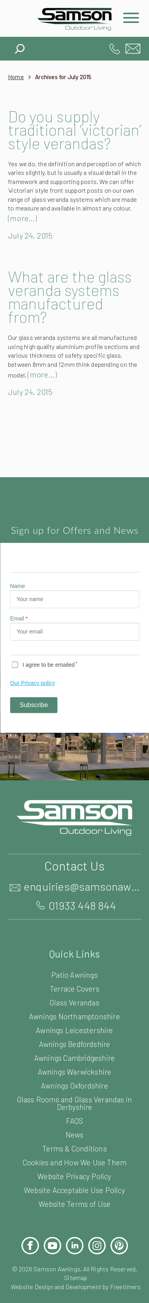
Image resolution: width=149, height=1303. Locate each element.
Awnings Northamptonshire (74, 1038)
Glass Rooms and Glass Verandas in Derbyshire (74, 1125)
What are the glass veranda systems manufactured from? (74, 310)
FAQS (74, 1142)
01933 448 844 (114, 49)
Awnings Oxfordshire (74, 1107)
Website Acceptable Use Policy (74, 1212)
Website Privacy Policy (74, 1198)
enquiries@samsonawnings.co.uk (133, 49)
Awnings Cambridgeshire (74, 1079)
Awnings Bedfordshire (74, 1066)
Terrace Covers (74, 1010)
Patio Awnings (74, 996)
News (74, 1156)
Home (16, 77)
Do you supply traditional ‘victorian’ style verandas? (59, 136)
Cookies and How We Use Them (74, 1184)
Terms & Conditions (74, 1170)
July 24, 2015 (32, 249)
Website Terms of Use (74, 1225)
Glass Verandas (74, 1024)
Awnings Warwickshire (74, 1093)
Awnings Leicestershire (74, 1052)
